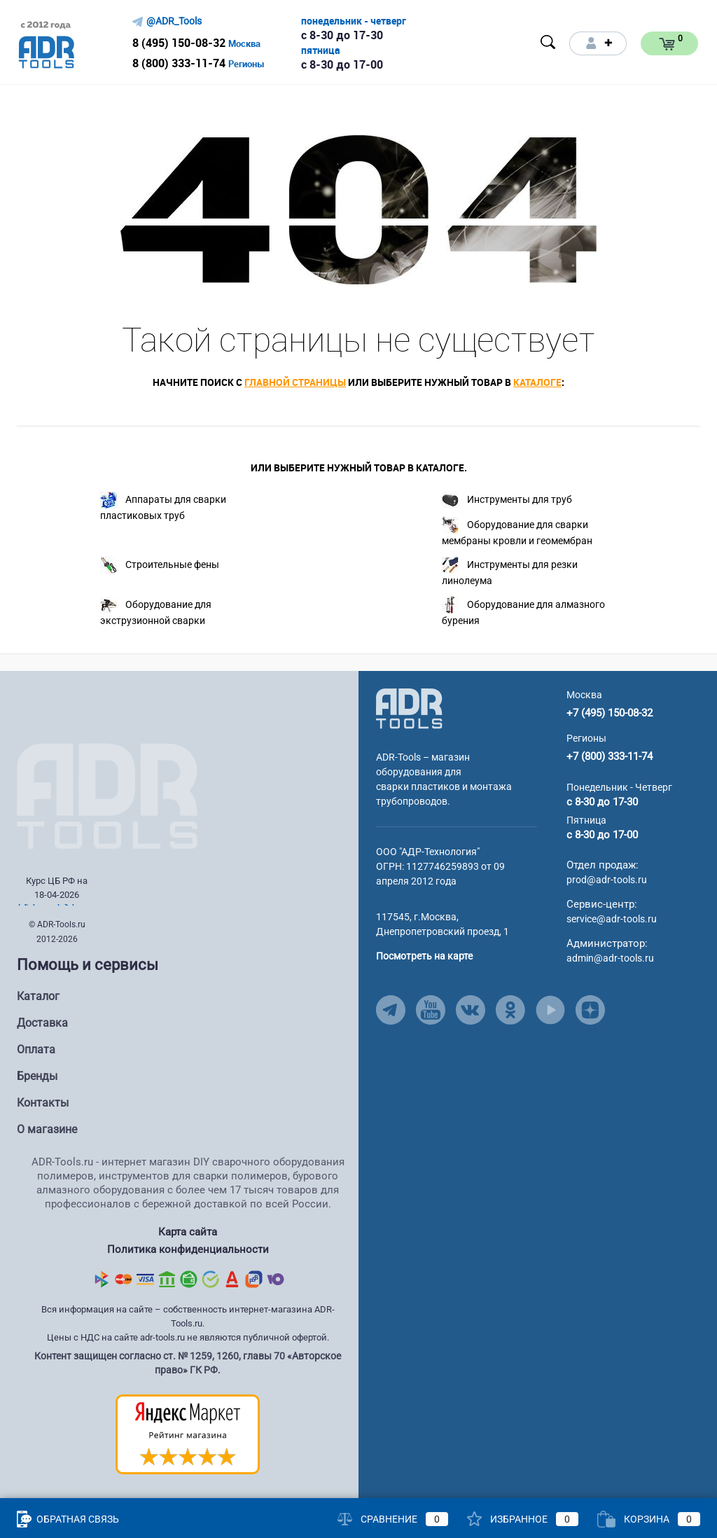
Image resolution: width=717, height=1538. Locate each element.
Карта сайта (187, 1232)
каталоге (537, 382)
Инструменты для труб (507, 500)
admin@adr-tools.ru (610, 958)
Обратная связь (68, 1519)
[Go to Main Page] (409, 708)
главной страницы (295, 382)
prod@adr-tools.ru (606, 879)
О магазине (47, 1129)
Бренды (37, 1076)
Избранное (522, 1519)
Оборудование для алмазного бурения (523, 611)
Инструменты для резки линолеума (510, 571)
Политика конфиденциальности (188, 1249)
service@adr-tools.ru (611, 918)
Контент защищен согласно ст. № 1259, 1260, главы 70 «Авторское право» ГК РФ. (187, 1363)
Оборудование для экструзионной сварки (155, 611)
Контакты (43, 1102)
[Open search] (548, 42)
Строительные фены (159, 565)
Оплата (36, 1049)
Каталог (38, 996)
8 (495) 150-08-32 (178, 42)
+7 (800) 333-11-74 (609, 756)
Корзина (648, 1519)
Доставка (42, 1023)
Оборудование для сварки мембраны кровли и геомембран (517, 531)
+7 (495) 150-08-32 (609, 713)
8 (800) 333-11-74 (178, 63)
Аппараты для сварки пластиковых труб (163, 506)
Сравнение (392, 1519)
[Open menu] (459, 43)
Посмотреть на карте (424, 956)
